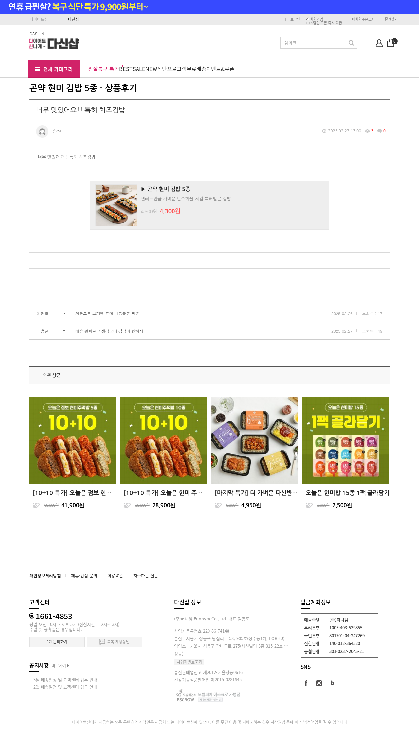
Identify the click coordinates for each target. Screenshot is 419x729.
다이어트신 (39, 19)
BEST (126, 68)
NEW (151, 68)
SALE (139, 68)
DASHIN (36, 33)
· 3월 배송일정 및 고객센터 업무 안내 (63, 680)
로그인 (295, 19)
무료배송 (196, 68)
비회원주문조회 (363, 19)
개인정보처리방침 (45, 575)
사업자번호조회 (189, 662)
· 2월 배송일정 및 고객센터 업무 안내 (63, 687)
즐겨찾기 (391, 19)
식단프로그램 (172, 68)
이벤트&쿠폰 (220, 68)
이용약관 (115, 575)
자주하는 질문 (145, 575)
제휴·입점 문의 (84, 575)
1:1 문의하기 (57, 642)
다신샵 (73, 19)
